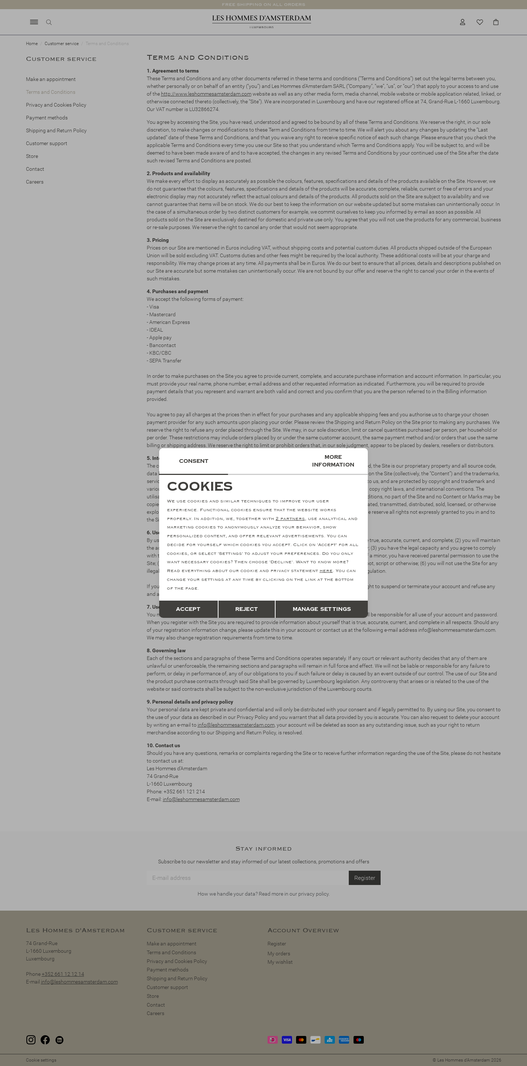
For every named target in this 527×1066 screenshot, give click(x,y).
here (326, 570)
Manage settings (322, 609)
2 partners (290, 518)
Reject (246, 609)
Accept (188, 609)
